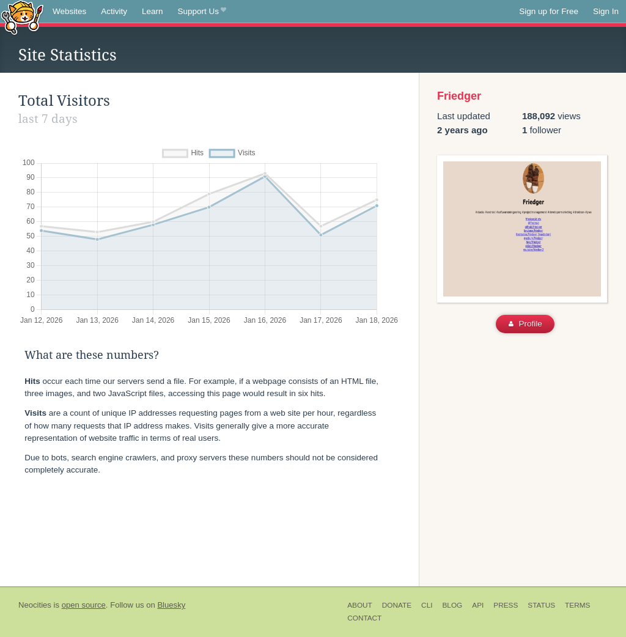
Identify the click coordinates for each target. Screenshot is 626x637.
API (478, 605)
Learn (152, 11)
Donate (396, 605)
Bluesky (171, 604)
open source (84, 604)
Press (505, 605)
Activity (114, 11)
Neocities (34, 604)
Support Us (202, 12)
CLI (426, 605)
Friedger (459, 96)
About (359, 605)
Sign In (606, 11)
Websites (69, 11)
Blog (452, 605)
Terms (577, 605)
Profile (525, 323)
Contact (364, 618)
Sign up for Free (548, 11)
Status (541, 605)
